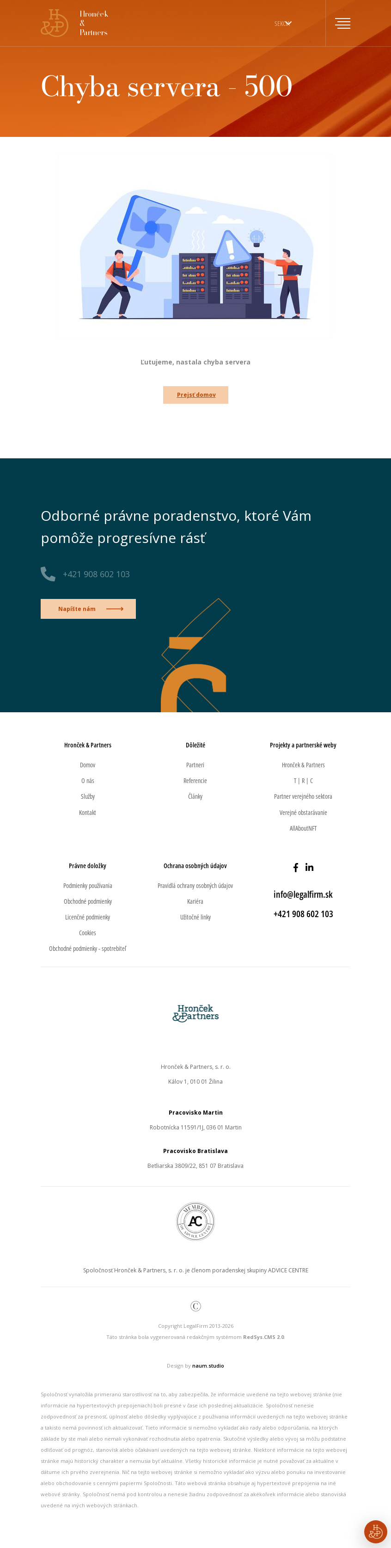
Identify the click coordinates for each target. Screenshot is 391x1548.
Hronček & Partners (303, 764)
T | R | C (303, 780)
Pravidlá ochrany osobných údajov (195, 885)
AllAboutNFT (303, 828)
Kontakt (87, 812)
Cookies (87, 932)
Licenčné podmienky (87, 917)
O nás (87, 780)
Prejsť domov (196, 395)
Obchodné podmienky (88, 901)
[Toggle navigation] (337, 23)
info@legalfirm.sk (303, 894)
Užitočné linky (195, 917)
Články (195, 796)
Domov (87, 764)
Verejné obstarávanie (303, 812)
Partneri (195, 764)
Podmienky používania (87, 885)
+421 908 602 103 (96, 574)
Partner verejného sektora (303, 796)
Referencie (195, 780)
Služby (88, 796)
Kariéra (195, 901)
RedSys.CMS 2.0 (263, 1336)
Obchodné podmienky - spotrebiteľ (87, 948)
